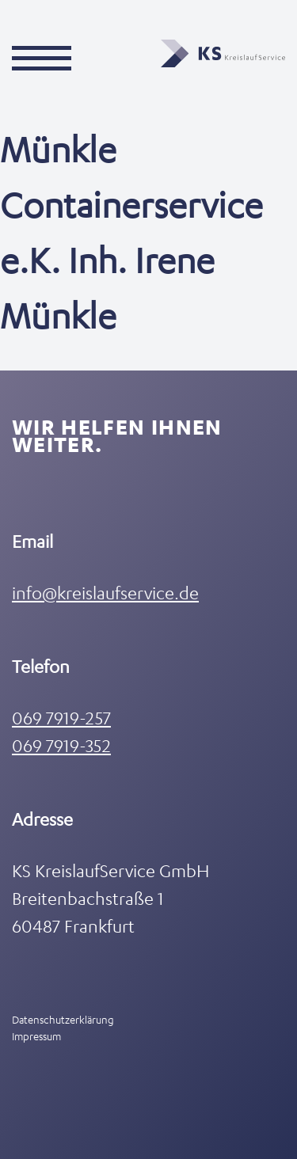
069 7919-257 (61, 717)
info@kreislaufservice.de (105, 592)
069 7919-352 (61, 745)
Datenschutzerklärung (63, 1019)
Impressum (36, 1036)
